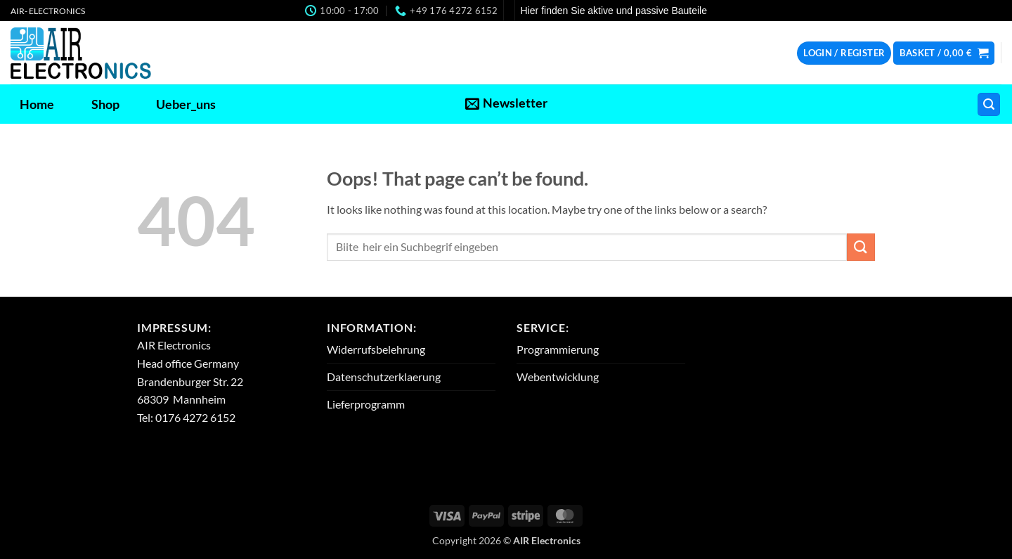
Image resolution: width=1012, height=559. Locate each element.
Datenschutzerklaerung (384, 376)
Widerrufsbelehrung (376, 349)
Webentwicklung (558, 376)
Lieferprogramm (366, 404)
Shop (105, 104)
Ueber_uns (186, 104)
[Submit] (861, 247)
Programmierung (558, 349)
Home (37, 104)
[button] (844, 53)
